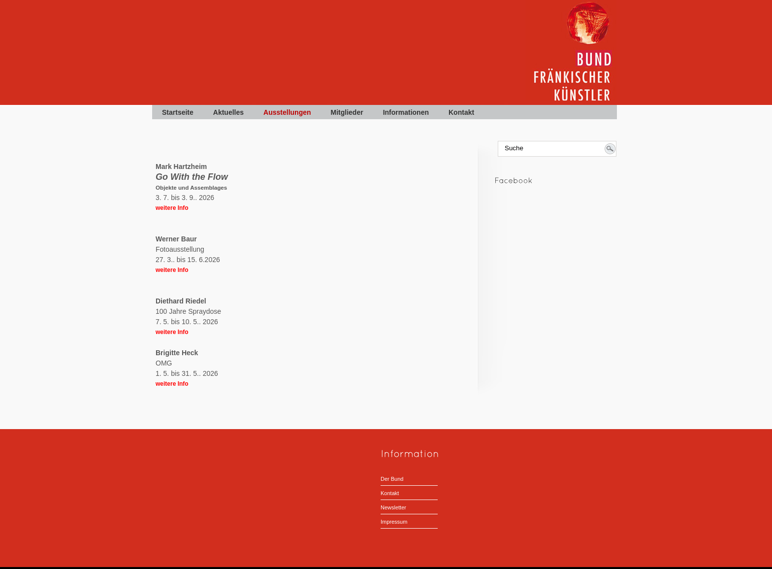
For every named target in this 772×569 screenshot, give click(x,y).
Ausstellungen (287, 112)
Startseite (177, 112)
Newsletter (393, 507)
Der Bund (392, 479)
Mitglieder (347, 112)
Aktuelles (228, 112)
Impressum (394, 522)
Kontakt (461, 112)
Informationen (406, 112)
